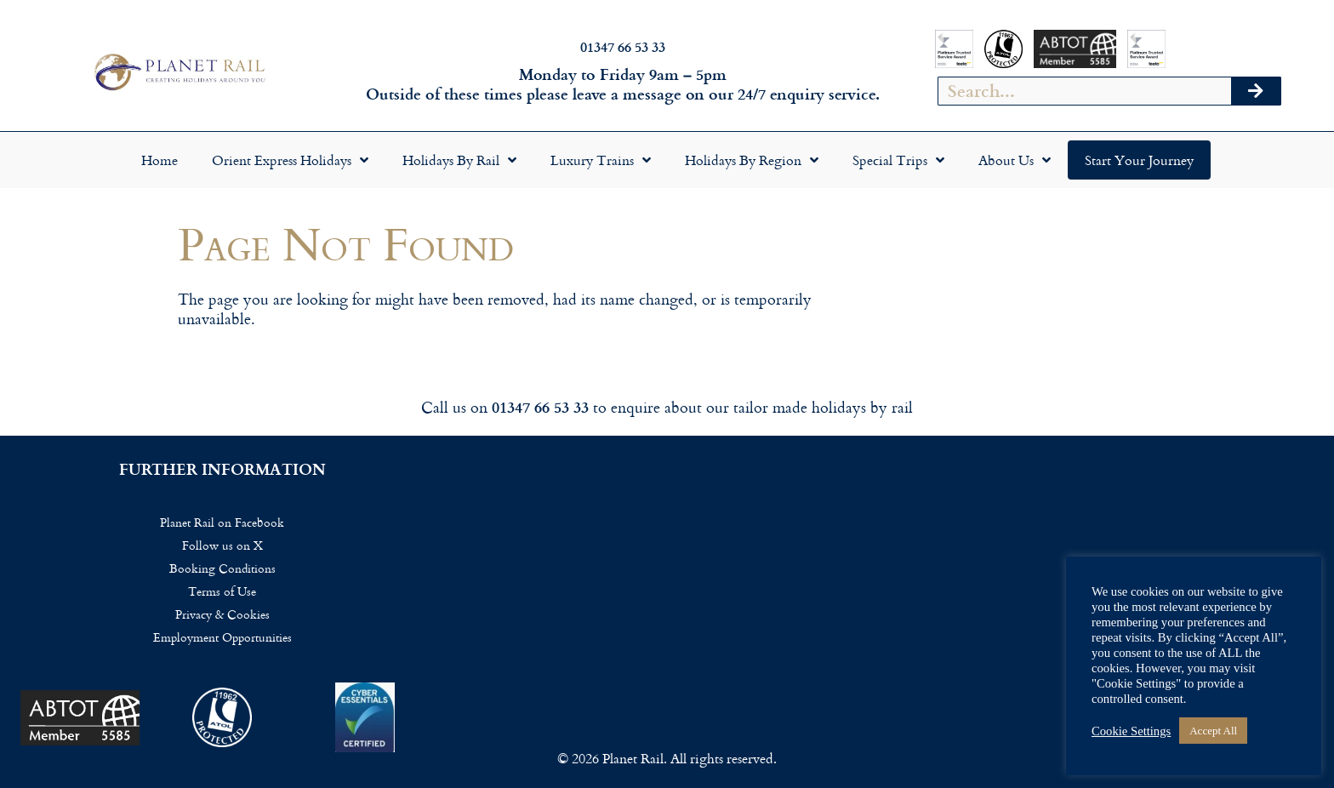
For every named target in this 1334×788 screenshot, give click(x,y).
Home (159, 160)
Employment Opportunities (222, 637)
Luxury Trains (600, 160)
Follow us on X (222, 545)
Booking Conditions (222, 568)
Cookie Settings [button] (1131, 731)
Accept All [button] (1213, 730)
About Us (1014, 160)
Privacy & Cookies (222, 614)
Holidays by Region (751, 160)
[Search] (1255, 91)
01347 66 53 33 (622, 46)
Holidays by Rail (459, 160)
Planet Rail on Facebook (222, 522)
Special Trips (898, 160)
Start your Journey (1139, 160)
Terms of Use (222, 591)
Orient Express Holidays (290, 160)
